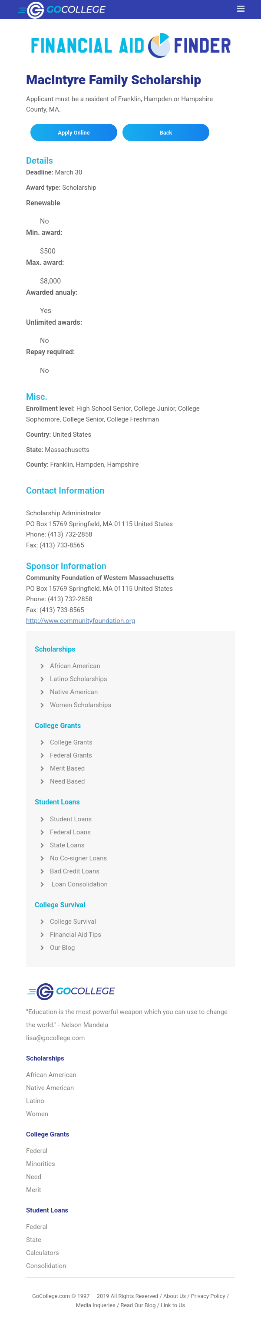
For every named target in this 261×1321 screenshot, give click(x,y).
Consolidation (46, 1266)
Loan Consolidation (71, 884)
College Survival (65, 922)
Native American (66, 692)
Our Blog (55, 948)
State (33, 1240)
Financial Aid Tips (68, 935)
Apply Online (73, 132)
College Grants (64, 742)
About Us (174, 1296)
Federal (36, 1151)
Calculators (42, 1253)
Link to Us (173, 1305)
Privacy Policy (208, 1296)
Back (166, 132)
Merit (33, 1190)
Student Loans (63, 819)
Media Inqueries (96, 1305)
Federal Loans (63, 832)
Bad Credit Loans (67, 871)
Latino (35, 1101)
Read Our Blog (137, 1305)
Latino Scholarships (71, 679)
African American (67, 666)
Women (37, 1114)
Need (33, 1177)
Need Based (60, 781)
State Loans (59, 845)
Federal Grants (63, 755)
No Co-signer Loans (71, 858)
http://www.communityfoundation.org (80, 621)
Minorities (40, 1164)
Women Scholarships (73, 705)
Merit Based (60, 768)
